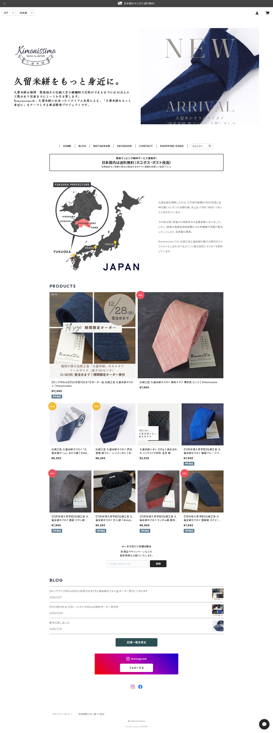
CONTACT (146, 146)
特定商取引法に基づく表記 (91, 714)
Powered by (136, 726)
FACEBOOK (124, 146)
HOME (67, 146)
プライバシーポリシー (62, 714)
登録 (158, 563)
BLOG (82, 146)
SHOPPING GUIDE (172, 146)
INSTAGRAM (101, 146)
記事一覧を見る (136, 642)
